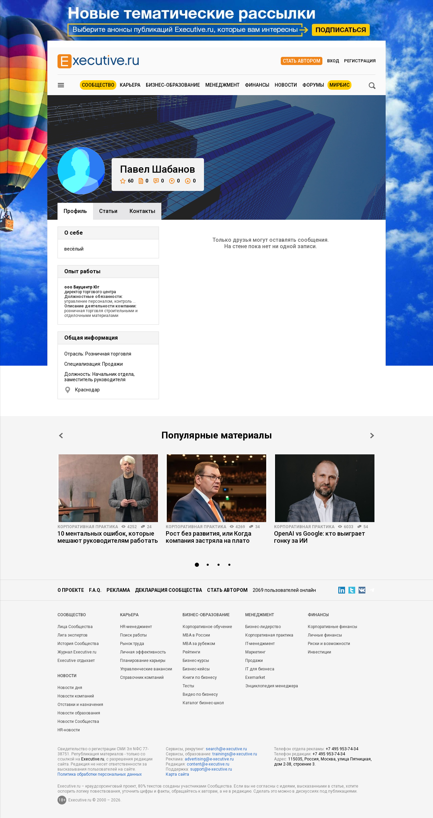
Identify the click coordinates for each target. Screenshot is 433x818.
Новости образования (79, 713)
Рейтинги (191, 652)
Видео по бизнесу (200, 694)
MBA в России (196, 635)
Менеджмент (222, 85)
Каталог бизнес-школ (203, 703)
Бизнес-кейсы (196, 669)
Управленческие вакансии (146, 669)
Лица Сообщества (75, 626)
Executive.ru (92, 759)
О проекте (71, 590)
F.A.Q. (95, 590)
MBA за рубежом (199, 643)
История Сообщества (78, 643)
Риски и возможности (329, 643)
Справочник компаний (142, 677)
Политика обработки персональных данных (100, 774)
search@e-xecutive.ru (226, 749)
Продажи (254, 660)
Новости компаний (76, 696)
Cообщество (72, 614)
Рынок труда (132, 643)
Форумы (313, 85)
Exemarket (255, 677)
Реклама (118, 590)
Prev (61, 435)
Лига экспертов (73, 635)
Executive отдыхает (76, 660)
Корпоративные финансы (332, 626)
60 (126, 181)
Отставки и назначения (80, 704)
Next (372, 435)
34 (257, 526)
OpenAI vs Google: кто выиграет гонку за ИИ (319, 537)
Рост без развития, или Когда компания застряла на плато (208, 537)
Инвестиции (319, 652)
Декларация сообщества (168, 590)
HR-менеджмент (136, 626)
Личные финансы (325, 635)
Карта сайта (177, 774)
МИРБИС (339, 85)
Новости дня (70, 687)
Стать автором (301, 61)
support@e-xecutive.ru (211, 769)
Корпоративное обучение (207, 626)
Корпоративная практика (88, 526)
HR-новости (69, 730)
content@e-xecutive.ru (208, 764)
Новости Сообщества (78, 721)
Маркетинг (255, 652)
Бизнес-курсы (196, 660)
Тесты (188, 686)
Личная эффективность (143, 652)
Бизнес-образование (173, 85)
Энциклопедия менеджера (271, 686)
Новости (286, 85)
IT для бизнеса (259, 669)
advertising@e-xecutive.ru (209, 759)
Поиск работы (133, 635)
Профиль (75, 211)
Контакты (142, 211)
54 (365, 526)
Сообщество (98, 85)
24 (149, 526)
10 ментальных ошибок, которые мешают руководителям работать (108, 537)
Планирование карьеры (142, 660)
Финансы (257, 85)
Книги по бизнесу (200, 677)
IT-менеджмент (260, 643)
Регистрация (359, 60)
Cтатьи (108, 211)
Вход (333, 60)
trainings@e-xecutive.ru (234, 754)
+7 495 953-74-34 (342, 749)
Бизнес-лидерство (263, 626)
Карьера (130, 85)
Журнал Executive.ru (77, 652)
